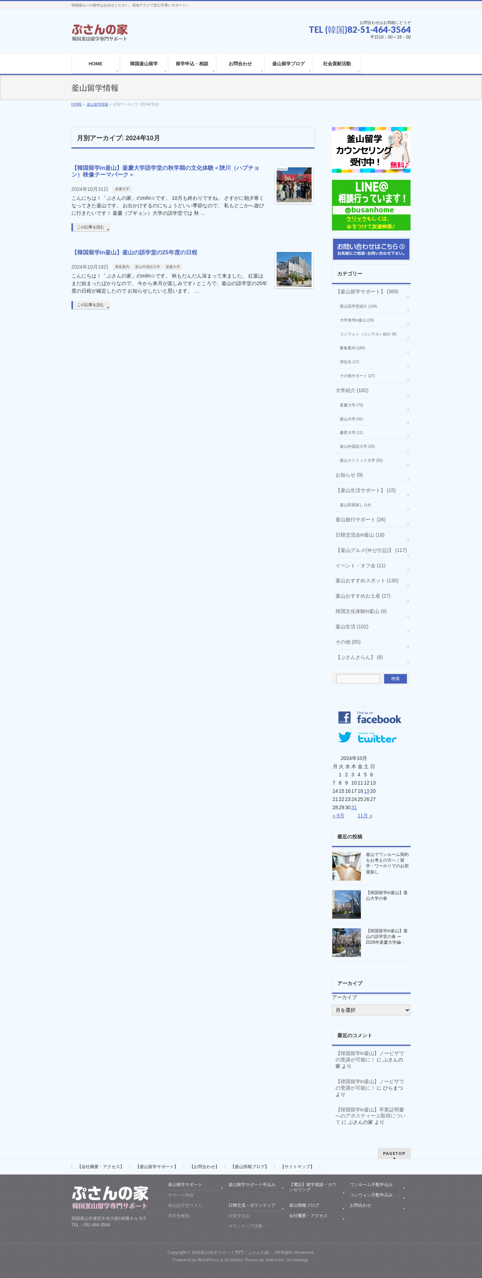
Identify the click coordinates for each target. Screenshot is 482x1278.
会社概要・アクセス (308, 1215)
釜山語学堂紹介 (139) (358, 306)
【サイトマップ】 (297, 1167)
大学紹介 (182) (352, 390)
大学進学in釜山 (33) (357, 320)
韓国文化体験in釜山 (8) (361, 611)
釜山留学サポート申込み (251, 1184)
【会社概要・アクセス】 (100, 1167)
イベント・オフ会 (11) (361, 565)
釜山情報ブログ (304, 1205)
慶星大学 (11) (351, 432)
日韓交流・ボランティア (251, 1205)
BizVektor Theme (241, 1259)
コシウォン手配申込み (371, 1194)
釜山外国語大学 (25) (357, 446)
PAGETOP (394, 1153)
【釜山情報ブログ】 (249, 1167)
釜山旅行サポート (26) (361, 519)
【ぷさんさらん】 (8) (359, 657)
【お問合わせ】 (204, 1167)
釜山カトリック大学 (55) (361, 460)
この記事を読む (90, 227)
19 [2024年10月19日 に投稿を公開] (366, 791)
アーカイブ (344, 997)
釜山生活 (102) (352, 626)
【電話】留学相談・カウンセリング (312, 1187)
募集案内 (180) (352, 348)
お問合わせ (360, 1205)
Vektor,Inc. (275, 1259)
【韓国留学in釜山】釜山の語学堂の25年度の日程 (134, 252)
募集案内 (122, 267)
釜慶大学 (122, 189)
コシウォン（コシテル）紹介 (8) (368, 334)
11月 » (365, 815)
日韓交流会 (239, 1215)
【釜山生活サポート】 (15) (366, 490)
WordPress (208, 1259)
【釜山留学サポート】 (156, 1167)
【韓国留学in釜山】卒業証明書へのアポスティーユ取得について (371, 1116)
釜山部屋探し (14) (355, 505)
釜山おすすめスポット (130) (367, 580)
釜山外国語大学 (147, 267)
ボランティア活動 (245, 1225)
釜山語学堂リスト (185, 1205)
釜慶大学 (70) (351, 405)
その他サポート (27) (357, 376)
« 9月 (338, 815)
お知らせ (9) (349, 475)
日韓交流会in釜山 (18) (360, 535)
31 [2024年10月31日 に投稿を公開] (354, 807)
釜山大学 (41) (351, 419)
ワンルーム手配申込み (371, 1184)
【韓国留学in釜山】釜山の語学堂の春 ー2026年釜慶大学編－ (387, 936)
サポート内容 (181, 1194)
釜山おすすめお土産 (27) (363, 596)
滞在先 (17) (349, 362)
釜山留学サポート (185, 1184)
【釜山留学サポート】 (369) (367, 291)
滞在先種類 (178, 1215)
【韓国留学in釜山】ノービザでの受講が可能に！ (370, 1056)
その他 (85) (348, 642)
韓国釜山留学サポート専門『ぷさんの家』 (232, 1252)
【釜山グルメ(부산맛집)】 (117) (371, 550)
